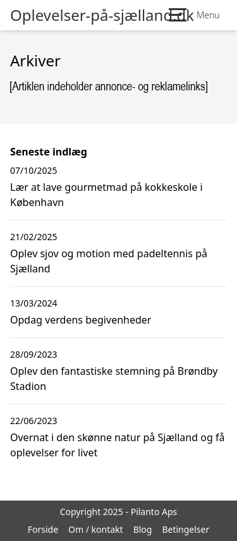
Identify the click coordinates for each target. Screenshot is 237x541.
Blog (142, 529)
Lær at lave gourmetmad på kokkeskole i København (106, 194)
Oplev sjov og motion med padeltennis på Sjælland (108, 261)
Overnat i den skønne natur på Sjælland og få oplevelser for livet (117, 444)
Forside (43, 529)
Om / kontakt (95, 529)
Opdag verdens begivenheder (80, 320)
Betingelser (185, 529)
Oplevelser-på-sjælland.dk (102, 15)
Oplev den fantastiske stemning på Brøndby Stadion (114, 378)
